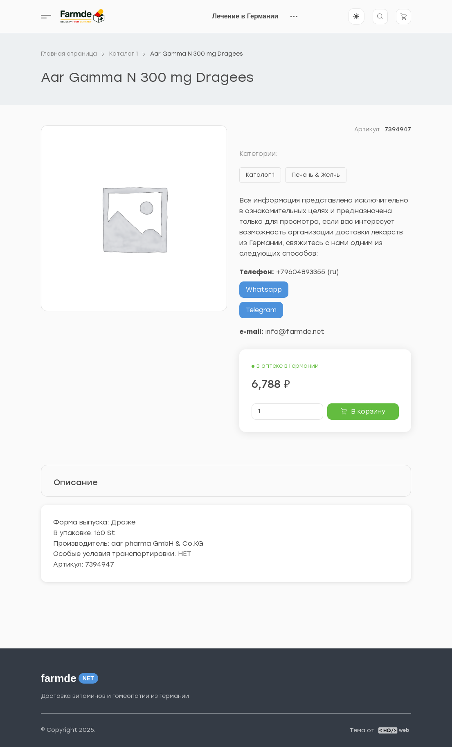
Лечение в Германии (245, 16)
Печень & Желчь (316, 174)
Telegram (261, 310)
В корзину (368, 411)
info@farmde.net (294, 331)
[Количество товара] (287, 411)
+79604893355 (300, 272)
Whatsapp (264, 289)
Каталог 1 (260, 174)
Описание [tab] (76, 482)
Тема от (362, 730)
